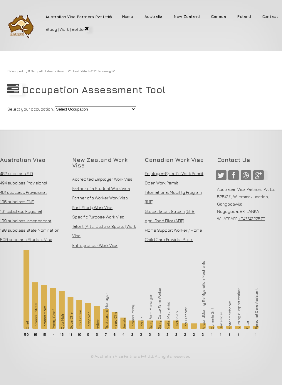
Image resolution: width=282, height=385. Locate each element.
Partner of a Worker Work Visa (100, 197)
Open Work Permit (161, 182)
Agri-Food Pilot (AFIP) (164, 220)
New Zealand (187, 17)
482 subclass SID (16, 173)
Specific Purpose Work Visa (98, 216)
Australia (154, 17)
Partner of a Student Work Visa (101, 188)
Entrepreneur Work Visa (95, 245)
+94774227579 (251, 218)
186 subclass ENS (17, 201)
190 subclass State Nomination (29, 230)
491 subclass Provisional (23, 192)
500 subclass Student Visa (26, 239)
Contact (270, 17)
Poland (244, 17)
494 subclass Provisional (23, 182)
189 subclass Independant (25, 220)
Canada (218, 17)
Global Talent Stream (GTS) (170, 211)
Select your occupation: (30, 108)
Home (127, 17)
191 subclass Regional (21, 211)
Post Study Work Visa (92, 207)
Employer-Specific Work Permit (174, 173)
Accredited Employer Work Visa (102, 179)
